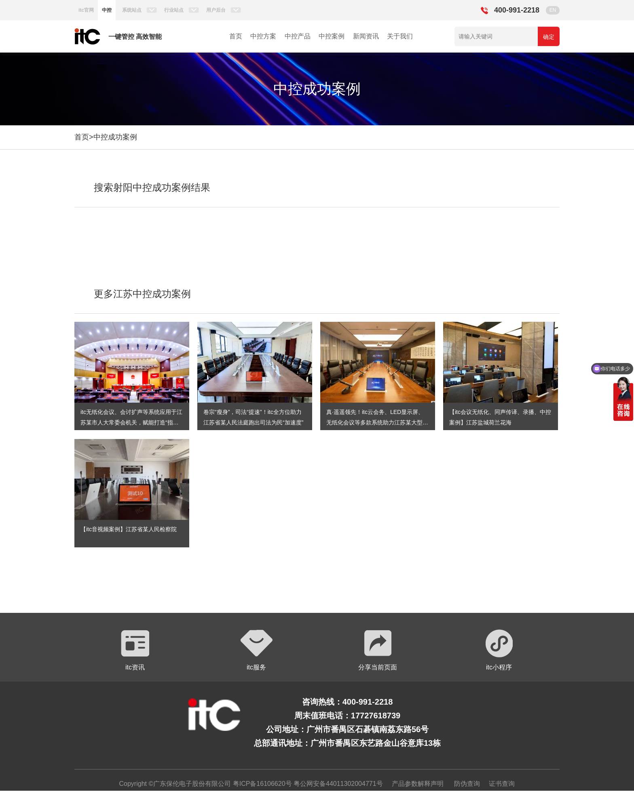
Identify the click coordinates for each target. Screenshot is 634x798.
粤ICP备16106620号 (261, 783)
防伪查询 (467, 783)
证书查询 (502, 783)
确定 (548, 37)
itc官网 (86, 10)
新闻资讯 (366, 36)
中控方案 (263, 36)
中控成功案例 (115, 137)
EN (552, 10)
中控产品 (298, 36)
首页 (235, 36)
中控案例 (331, 36)
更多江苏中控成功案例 (142, 293)
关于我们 (400, 36)
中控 (107, 10)
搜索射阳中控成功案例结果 (152, 187)
